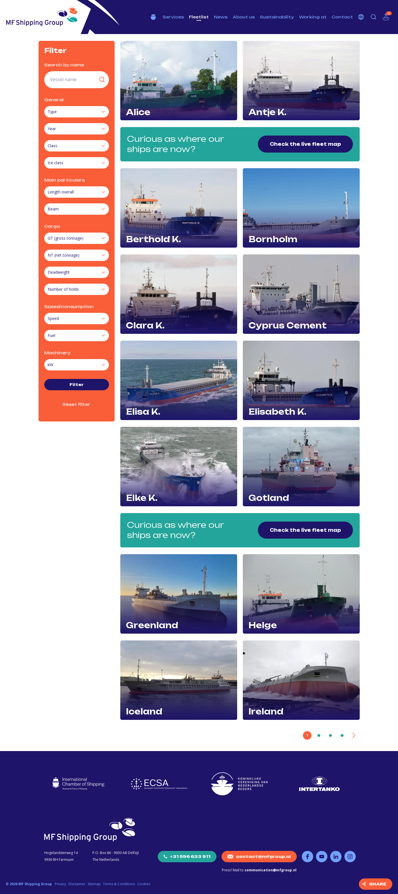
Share (377, 884)
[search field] (76, 79)
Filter (77, 384)
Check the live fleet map (305, 144)
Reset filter (76, 404)
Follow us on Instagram (350, 856)
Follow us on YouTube (321, 856)
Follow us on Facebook (307, 856)
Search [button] (373, 17)
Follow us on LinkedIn (336, 856)
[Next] (353, 735)
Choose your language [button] (361, 17)
